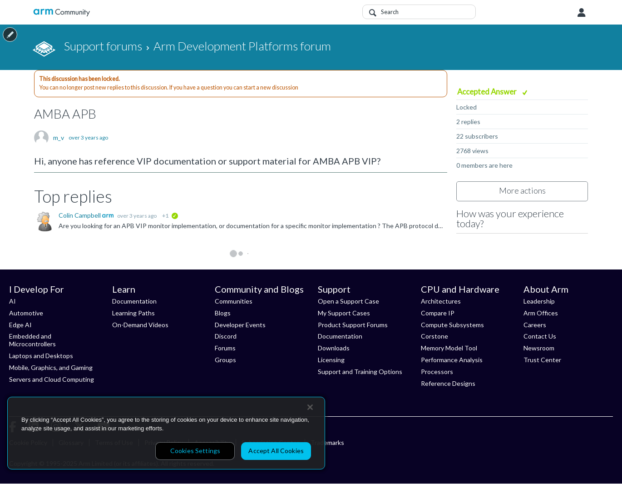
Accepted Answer (487, 91)
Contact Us (539, 336)
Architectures (441, 301)
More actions (522, 190)
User (581, 12)
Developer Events (240, 325)
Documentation (134, 301)
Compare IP (437, 313)
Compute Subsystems (452, 325)
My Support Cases (344, 313)
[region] (166, 433)
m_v (58, 137)
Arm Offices (540, 313)
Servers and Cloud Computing (51, 379)
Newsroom (538, 348)
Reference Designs (448, 383)
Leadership (539, 301)
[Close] (310, 407)
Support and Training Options (360, 371)
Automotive (26, 313)
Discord (226, 336)
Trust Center (542, 360)
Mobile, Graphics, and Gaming (51, 367)
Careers (534, 325)
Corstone (434, 336)
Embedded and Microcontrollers (32, 340)
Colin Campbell (80, 215)
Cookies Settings (195, 450)
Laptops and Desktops (41, 355)
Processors (437, 371)
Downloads (334, 348)
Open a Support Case (348, 301)
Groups (225, 360)
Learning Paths (133, 313)
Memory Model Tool (449, 348)
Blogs (223, 313)
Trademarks (327, 442)
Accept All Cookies (276, 450)
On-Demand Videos (140, 325)
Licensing (331, 360)
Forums (225, 348)
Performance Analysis (452, 360)
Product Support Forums (353, 325)
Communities (233, 301)
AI (12, 301)
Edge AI (20, 325)
